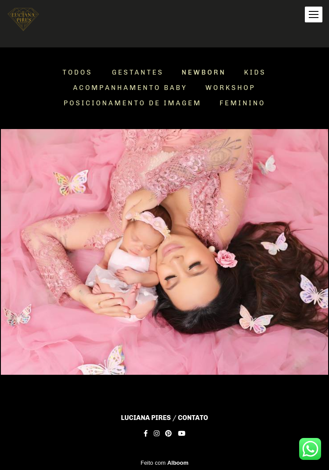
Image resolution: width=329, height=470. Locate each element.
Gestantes (138, 72)
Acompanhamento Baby (130, 88)
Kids (255, 72)
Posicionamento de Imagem (133, 103)
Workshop (231, 88)
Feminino (242, 103)
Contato (193, 418)
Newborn (204, 72)
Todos (77, 72)
